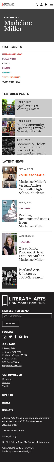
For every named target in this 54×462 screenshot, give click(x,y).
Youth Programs (11, 77)
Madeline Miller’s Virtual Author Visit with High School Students (32, 187)
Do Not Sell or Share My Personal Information (26, 442)
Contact (9, 344)
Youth (5, 386)
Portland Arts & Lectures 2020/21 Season (31, 273)
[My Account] (41, 4)
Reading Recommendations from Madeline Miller (34, 220)
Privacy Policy (9, 436)
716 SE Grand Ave (11, 351)
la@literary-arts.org (12, 365)
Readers (6, 68)
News (6, 402)
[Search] (36, 4)
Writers (6, 73)
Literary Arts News (12, 54)
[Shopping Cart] (46, 4)
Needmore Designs (22, 451)
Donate (7, 410)
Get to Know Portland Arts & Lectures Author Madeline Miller (31, 254)
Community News (11, 82)
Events (6, 63)
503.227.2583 (9, 358)
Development (9, 59)
